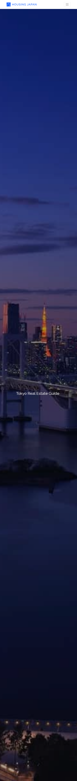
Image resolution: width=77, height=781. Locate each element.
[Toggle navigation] (67, 4)
